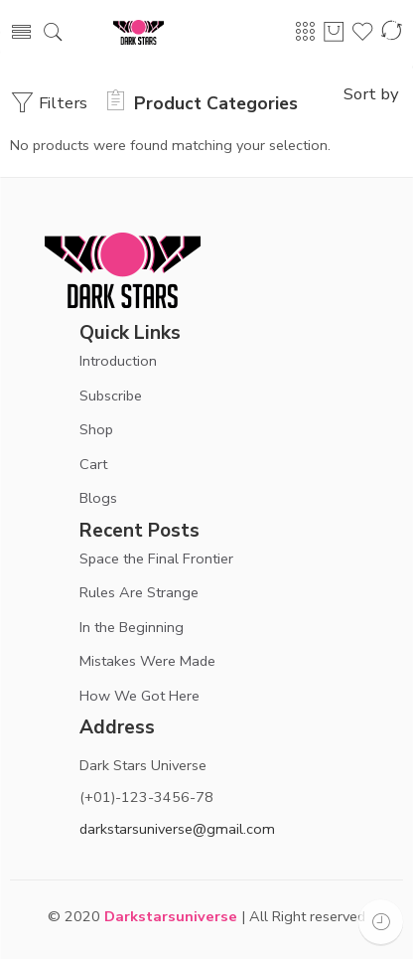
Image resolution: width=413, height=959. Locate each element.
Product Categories (202, 103)
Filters (48, 102)
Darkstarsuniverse (170, 916)
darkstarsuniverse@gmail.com (177, 829)
